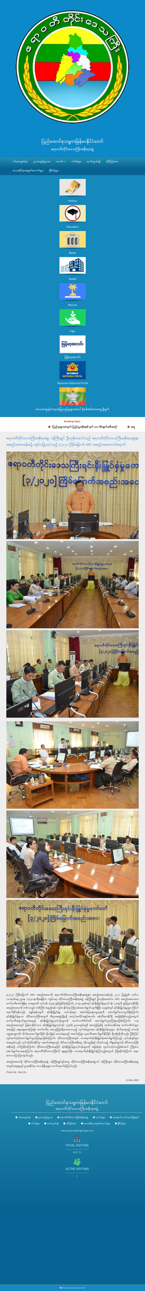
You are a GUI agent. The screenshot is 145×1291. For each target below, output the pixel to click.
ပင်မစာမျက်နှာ (20, 162)
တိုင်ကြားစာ (112, 162)
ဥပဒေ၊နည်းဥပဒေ (42, 162)
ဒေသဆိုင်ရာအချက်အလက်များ (28, 171)
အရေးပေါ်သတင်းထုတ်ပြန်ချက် (126, 1117)
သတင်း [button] (61, 162)
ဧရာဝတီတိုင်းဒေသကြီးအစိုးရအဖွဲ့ (74, 1117)
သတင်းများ (100, 1117)
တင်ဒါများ (76, 162)
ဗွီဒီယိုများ (54, 171)
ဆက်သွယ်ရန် (94, 162)
